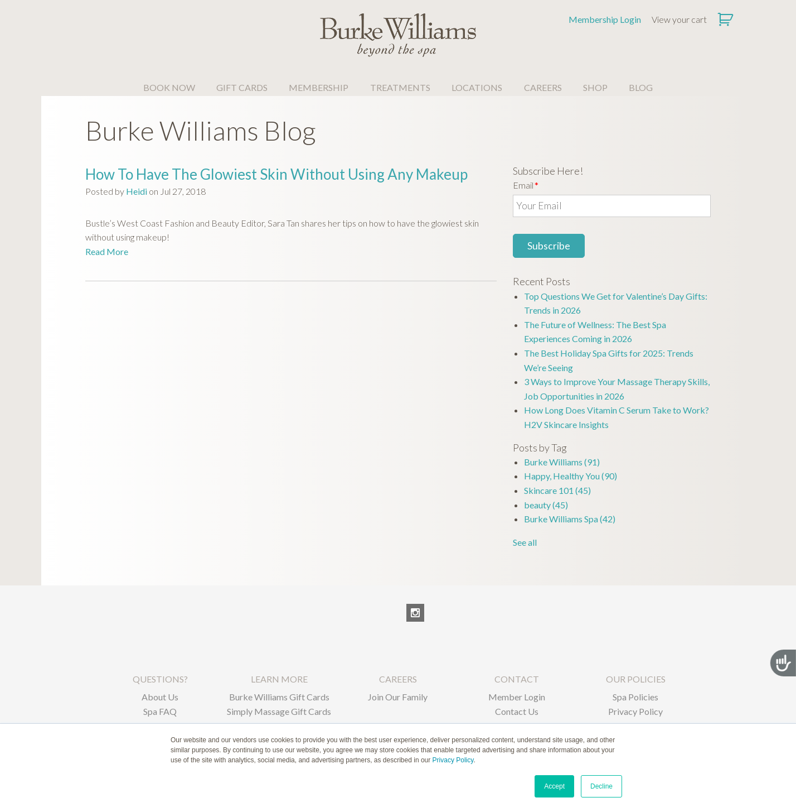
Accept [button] (554, 786)
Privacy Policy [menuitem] (635, 711)
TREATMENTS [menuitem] (400, 87)
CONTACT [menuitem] (516, 679)
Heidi (136, 191)
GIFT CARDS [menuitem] (242, 87)
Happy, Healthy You (570, 475)
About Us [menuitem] (160, 696)
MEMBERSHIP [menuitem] (318, 87)
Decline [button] (601, 786)
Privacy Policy (453, 760)
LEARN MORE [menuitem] (279, 679)
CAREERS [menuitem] (543, 87)
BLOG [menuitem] (641, 87)
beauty (546, 504)
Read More (106, 251)
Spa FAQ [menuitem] (160, 711)
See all (525, 542)
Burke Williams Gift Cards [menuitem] (279, 696)
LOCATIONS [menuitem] (477, 87)
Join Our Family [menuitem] (398, 696)
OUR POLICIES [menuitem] (636, 679)
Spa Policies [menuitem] (635, 696)
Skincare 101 (557, 490)
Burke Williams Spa (569, 518)
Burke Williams (562, 462)
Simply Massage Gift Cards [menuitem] (279, 711)
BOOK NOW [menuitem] (169, 87)
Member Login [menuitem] (516, 696)
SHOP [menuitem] (595, 87)
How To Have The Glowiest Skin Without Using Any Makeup (276, 174)
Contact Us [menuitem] (516, 711)
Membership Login (605, 19)
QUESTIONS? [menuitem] (160, 679)
